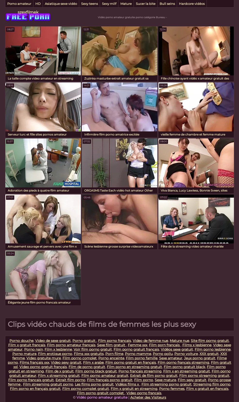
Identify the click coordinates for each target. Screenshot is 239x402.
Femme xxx (137, 345)
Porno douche (21, 340)
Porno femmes (172, 388)
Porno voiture (186, 354)
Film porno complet (79, 358)
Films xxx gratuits (89, 354)
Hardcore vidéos (192, 4)
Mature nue (179, 340)
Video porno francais (143, 393)
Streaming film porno (211, 384)
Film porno (143, 380)
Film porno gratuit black (184, 367)
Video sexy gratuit (66, 362)
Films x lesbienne (196, 345)
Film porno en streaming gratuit (134, 367)
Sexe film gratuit (111, 345)
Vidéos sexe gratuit (177, 349)
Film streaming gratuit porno (48, 384)
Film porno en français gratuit (35, 388)
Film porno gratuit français (136, 349)
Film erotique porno (55, 354)
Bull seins (167, 4)
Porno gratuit (84, 340)
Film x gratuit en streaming (134, 388)
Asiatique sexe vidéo (61, 4)
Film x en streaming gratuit (186, 371)
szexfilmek (28, 12)
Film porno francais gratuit (31, 380)
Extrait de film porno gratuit (153, 375)
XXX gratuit (209, 354)
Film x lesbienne (58, 349)
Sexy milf (109, 4)
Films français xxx (34, 362)
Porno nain (33, 349)
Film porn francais (165, 345)
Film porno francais (114, 340)
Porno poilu (163, 354)
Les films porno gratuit (94, 384)
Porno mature (24, 354)
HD (38, 4)
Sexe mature (165, 380)
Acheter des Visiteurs (148, 397)
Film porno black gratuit (96, 371)
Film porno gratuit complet (101, 393)
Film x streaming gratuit (59, 375)
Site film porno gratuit (210, 340)
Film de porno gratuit (87, 367)
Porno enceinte (111, 358)
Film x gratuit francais (26, 345)
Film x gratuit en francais (207, 388)
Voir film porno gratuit (93, 349)
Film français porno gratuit (109, 380)
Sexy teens (89, 4)
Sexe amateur (170, 358)
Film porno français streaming (183, 362)
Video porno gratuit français (43, 367)
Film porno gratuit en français (130, 362)
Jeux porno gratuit (199, 358)
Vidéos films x (127, 384)
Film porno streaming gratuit (204, 375)
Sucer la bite (145, 4)
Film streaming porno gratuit (166, 384)
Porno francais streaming (140, 371)
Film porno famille (141, 358)
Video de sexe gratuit (53, 340)
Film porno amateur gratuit (104, 375)
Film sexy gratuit (192, 380)
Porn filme (114, 354)
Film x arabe (93, 362)
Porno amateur (19, 4)
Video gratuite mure (43, 358)
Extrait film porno (70, 380)
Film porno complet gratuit (85, 388)
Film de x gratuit (60, 371)
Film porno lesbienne (213, 349)
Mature (126, 4)
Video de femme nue (150, 340)
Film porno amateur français (71, 345)
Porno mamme (138, 354)
